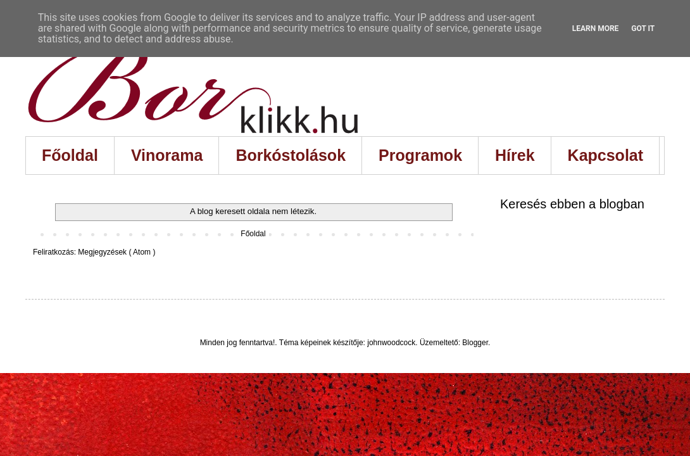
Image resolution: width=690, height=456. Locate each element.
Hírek (515, 155)
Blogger (475, 342)
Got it (643, 28)
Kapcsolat (605, 155)
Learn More (595, 28)
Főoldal (70, 155)
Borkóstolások (290, 155)
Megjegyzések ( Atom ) (116, 252)
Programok (420, 155)
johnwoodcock (391, 342)
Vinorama (167, 155)
